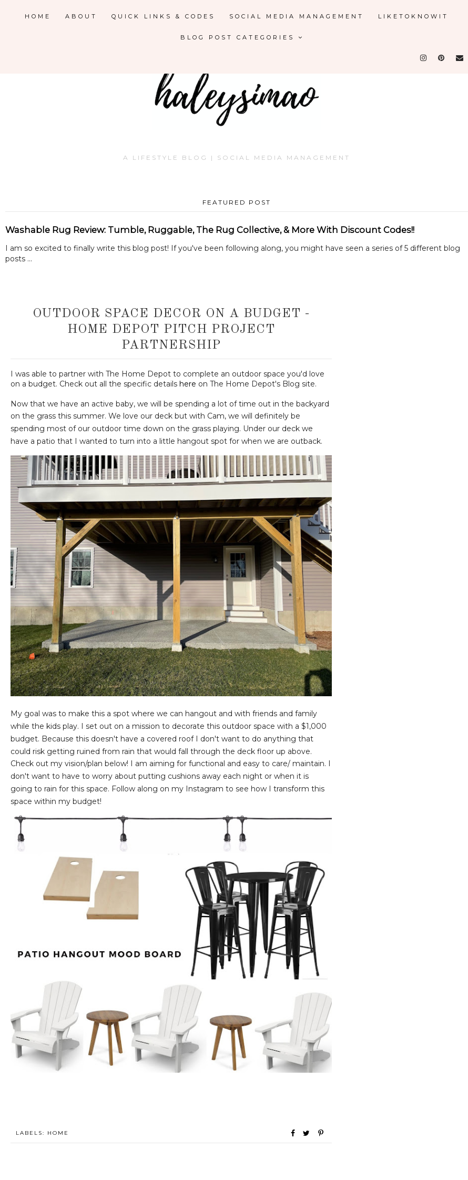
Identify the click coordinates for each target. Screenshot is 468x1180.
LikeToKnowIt (413, 16)
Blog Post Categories (242, 37)
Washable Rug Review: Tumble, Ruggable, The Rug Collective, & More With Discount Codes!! (209, 230)
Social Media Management (296, 16)
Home (38, 16)
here (187, 384)
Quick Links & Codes (163, 16)
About (81, 16)
